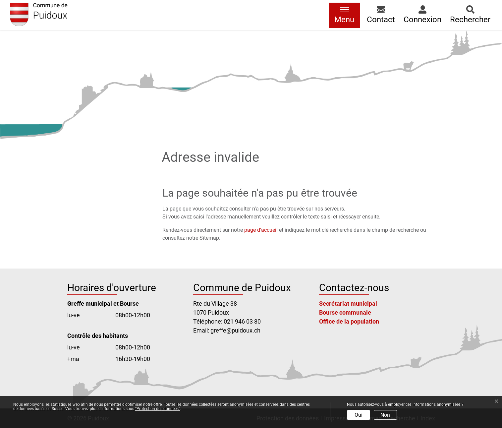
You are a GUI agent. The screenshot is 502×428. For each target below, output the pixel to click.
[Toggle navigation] (344, 15)
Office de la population (349, 321)
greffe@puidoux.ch (235, 330)
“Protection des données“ (157, 408)
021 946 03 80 (242, 321)
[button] (381, 15)
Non (385, 415)
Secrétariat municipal (348, 303)
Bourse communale (345, 312)
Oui (359, 415)
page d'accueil (261, 230)
